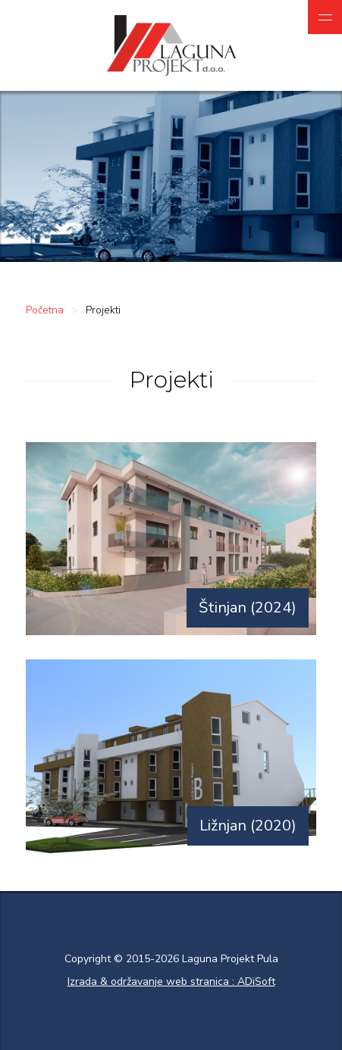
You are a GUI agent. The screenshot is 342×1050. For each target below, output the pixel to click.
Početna (45, 310)
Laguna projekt (171, 45)
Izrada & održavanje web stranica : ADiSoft (171, 981)
